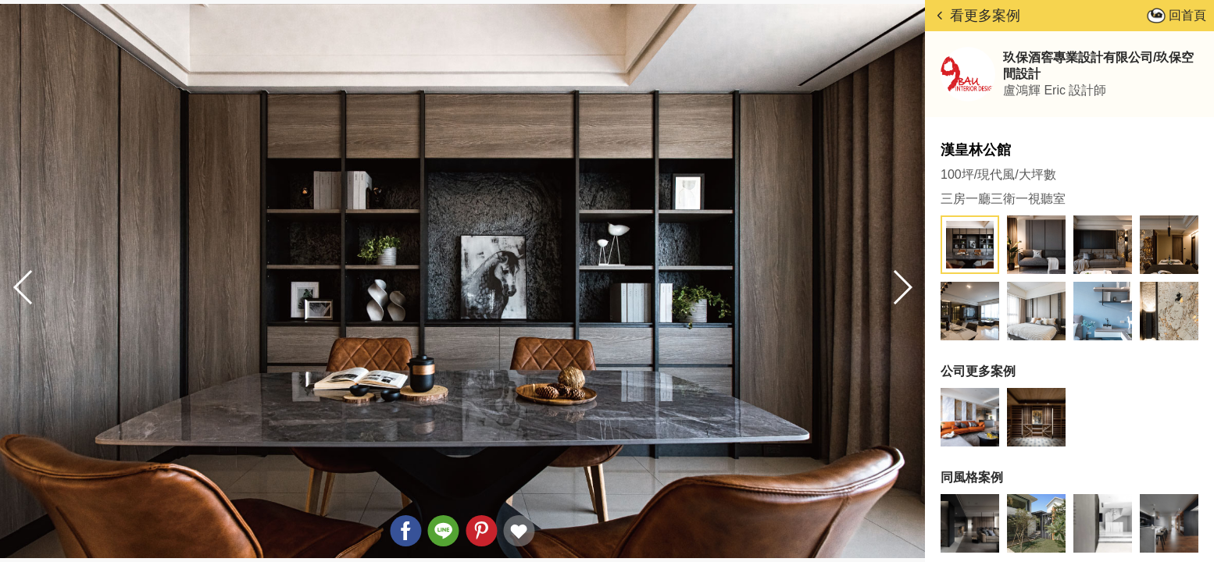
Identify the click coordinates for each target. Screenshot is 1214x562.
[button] (901, 287)
